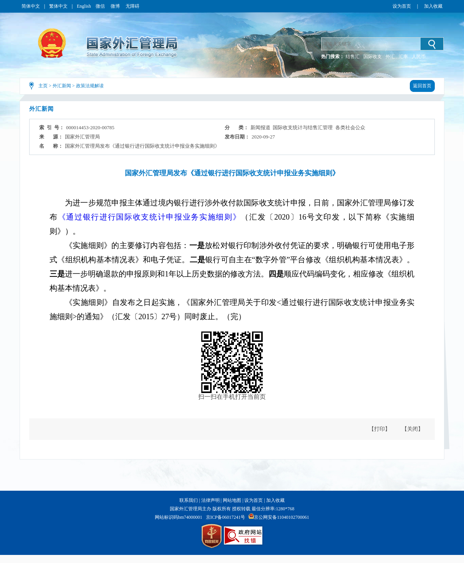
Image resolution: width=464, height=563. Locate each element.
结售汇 (353, 56)
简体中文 (31, 6)
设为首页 (402, 6)
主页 (43, 85)
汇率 (403, 56)
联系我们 (188, 500)
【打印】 (379, 429)
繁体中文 (58, 6)
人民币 (419, 56)
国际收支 (372, 56)
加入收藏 (433, 6)
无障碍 (132, 6)
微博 (116, 6)
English (84, 6)
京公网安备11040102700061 (281, 517)
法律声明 (210, 500)
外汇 (390, 56)
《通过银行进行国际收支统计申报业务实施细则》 (149, 217)
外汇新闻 (62, 85)
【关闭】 (412, 429)
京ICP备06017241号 (225, 517)
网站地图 (232, 500)
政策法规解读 (90, 85)
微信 (101, 6)
